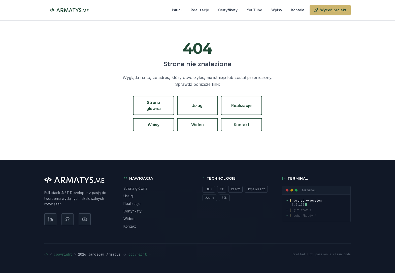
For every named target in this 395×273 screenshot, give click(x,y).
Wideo (197, 124)
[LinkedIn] (50, 219)
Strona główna (153, 105)
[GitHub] (67, 219)
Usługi (176, 10)
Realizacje (200, 10)
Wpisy (276, 10)
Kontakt (298, 10)
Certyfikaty (228, 10)
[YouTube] (85, 219)
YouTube (254, 10)
